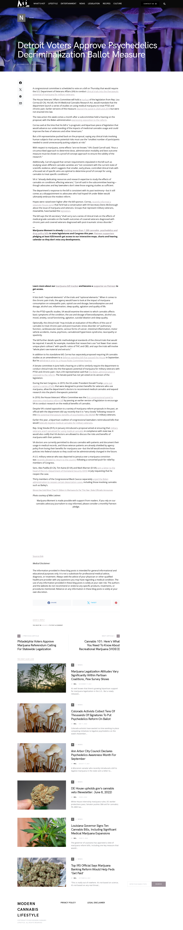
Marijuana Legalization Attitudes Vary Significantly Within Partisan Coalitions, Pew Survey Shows (95, 675)
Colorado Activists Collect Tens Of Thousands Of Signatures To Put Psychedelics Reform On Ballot (93, 715)
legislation (65, 211)
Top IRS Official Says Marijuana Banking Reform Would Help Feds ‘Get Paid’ (93, 869)
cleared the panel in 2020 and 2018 (93, 108)
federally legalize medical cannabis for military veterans (65, 423)
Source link (38, 556)
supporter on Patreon (104, 286)
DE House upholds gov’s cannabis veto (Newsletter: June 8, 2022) (92, 790)
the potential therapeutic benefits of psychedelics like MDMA (66, 414)
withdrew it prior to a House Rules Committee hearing (66, 360)
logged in (45, 625)
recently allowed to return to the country (56, 459)
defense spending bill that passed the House (84, 357)
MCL (75, 684)
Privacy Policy (68, 903)
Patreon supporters (104, 233)
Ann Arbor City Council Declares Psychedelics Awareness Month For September (93, 755)
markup (85, 99)
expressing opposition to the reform (89, 120)
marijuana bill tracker (67, 286)
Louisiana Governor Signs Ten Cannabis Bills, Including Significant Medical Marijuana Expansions (93, 829)
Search (158, 884)
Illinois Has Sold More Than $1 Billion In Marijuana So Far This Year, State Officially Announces (73, 490)
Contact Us (150, 4)
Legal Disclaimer (96, 903)
